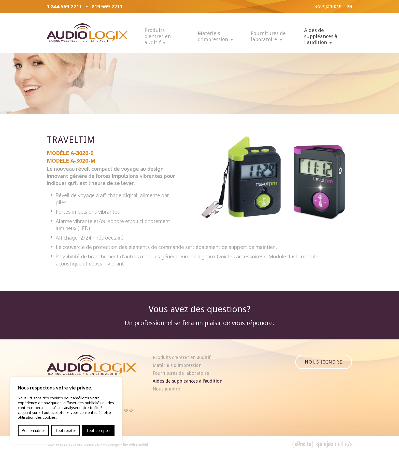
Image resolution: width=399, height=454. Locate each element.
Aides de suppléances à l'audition (320, 36)
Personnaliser (33, 430)
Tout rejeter (65, 430)
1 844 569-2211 (64, 7)
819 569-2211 (107, 7)
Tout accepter (98, 430)
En (349, 6)
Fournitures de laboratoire (268, 36)
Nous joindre (327, 6)
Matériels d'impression (213, 36)
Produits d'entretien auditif (158, 36)
